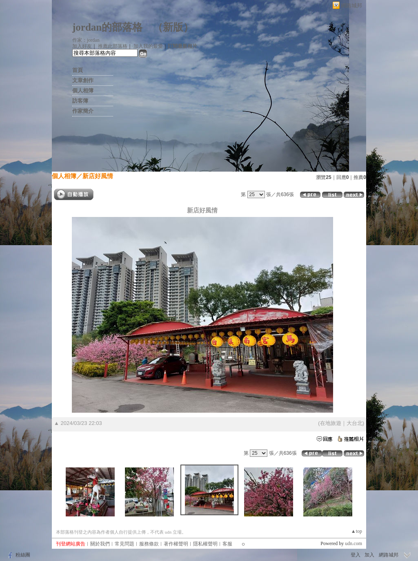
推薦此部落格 (112, 46)
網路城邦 (351, 5)
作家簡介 (82, 111)
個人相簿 (82, 90)
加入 (369, 555)
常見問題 (124, 544)
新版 (173, 27)
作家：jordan (86, 40)
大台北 (354, 423)
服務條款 (149, 544)
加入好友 (82, 46)
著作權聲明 (176, 544)
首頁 (77, 70)
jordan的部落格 (107, 27)
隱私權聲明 (205, 544)
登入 (355, 555)
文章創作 (82, 80)
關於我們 (100, 544)
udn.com (353, 543)
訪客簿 (80, 101)
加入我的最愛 (148, 46)
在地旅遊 (330, 423)
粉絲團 (23, 555)
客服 (227, 544)
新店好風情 (97, 175)
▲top (356, 531)
